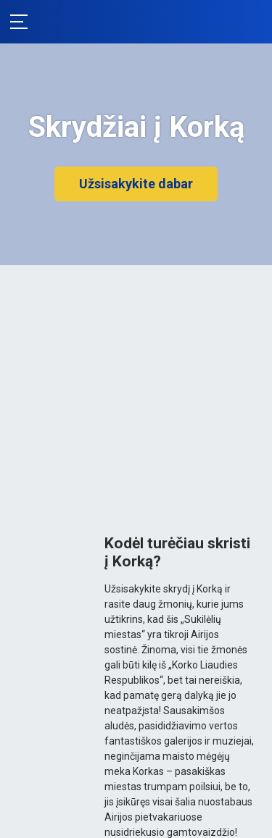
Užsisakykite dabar (136, 183)
